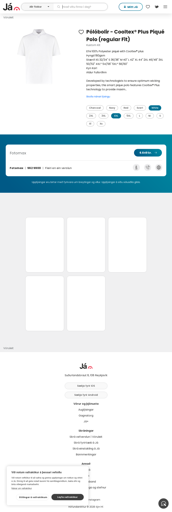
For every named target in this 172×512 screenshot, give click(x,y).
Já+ (86, 421)
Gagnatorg (86, 415)
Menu (165, 6)
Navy (112, 108)
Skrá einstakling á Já (86, 449)
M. (149, 115)
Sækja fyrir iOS (86, 385)
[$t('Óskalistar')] (147, 6)
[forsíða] (11, 6)
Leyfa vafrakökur (67, 497)
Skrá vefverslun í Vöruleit (86, 437)
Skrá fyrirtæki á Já (86, 443)
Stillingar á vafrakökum (33, 497)
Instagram (94, 499)
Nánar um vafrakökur (21, 488)
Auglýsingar (86, 410)
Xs (101, 123)
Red (126, 108)
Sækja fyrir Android (86, 395)
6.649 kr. (146, 153)
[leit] (80, 6)
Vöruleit (8, 17)
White (154, 108)
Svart (140, 108)
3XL (104, 115)
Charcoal (95, 108)
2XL (91, 115)
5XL (129, 115)
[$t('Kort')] (156, 6)
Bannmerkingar (86, 454)
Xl (90, 123)
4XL (116, 115)
